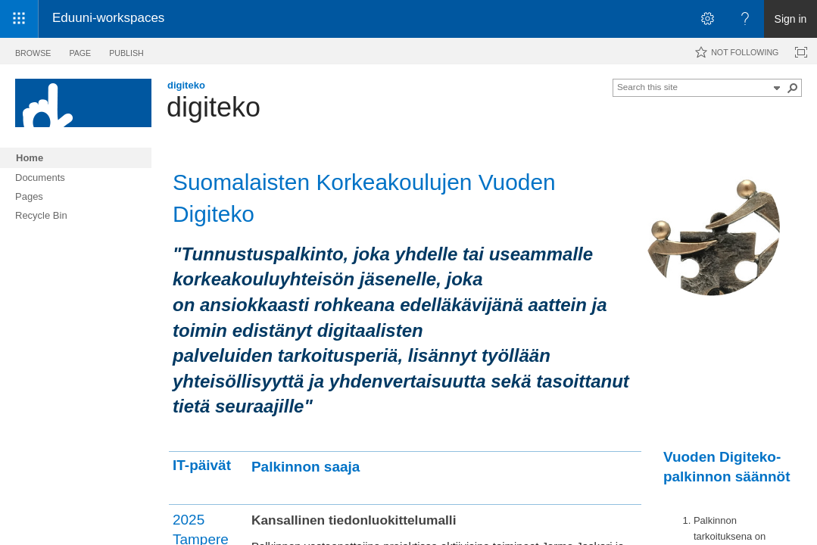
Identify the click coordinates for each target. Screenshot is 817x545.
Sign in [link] (791, 19)
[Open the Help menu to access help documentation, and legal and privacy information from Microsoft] (745, 19)
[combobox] (693, 86)
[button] (777, 87)
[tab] (33, 50)
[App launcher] (19, 19)
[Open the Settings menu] (707, 19)
